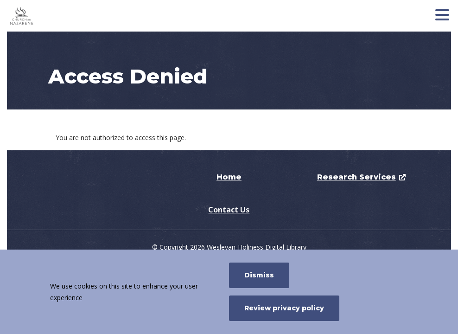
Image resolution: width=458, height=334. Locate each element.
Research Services (356, 177)
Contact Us (228, 210)
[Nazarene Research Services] (76, 16)
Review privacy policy (284, 308)
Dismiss (259, 275)
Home (229, 177)
